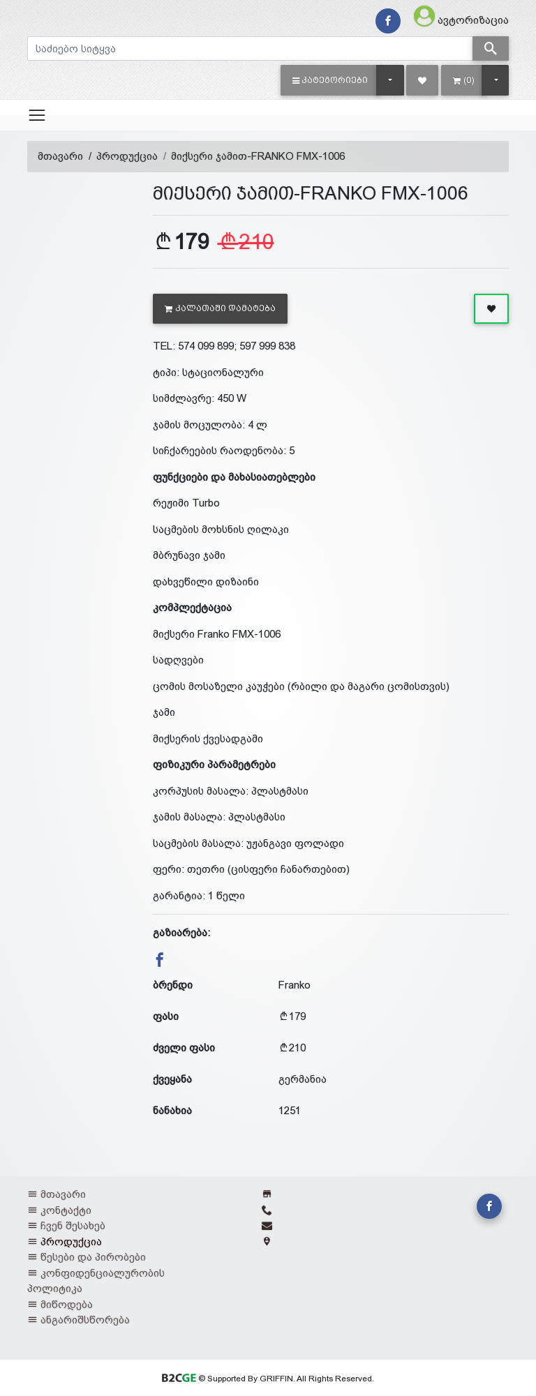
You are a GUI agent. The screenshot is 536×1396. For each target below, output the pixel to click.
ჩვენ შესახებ (72, 1225)
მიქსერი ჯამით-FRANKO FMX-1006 (258, 156)
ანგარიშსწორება (85, 1320)
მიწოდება (66, 1304)
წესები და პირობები (93, 1257)
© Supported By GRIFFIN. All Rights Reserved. (267, 1378)
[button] (330, 80)
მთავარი (60, 156)
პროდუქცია (127, 156)
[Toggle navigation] (37, 115)
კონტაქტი (65, 1210)
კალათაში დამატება (220, 308)
